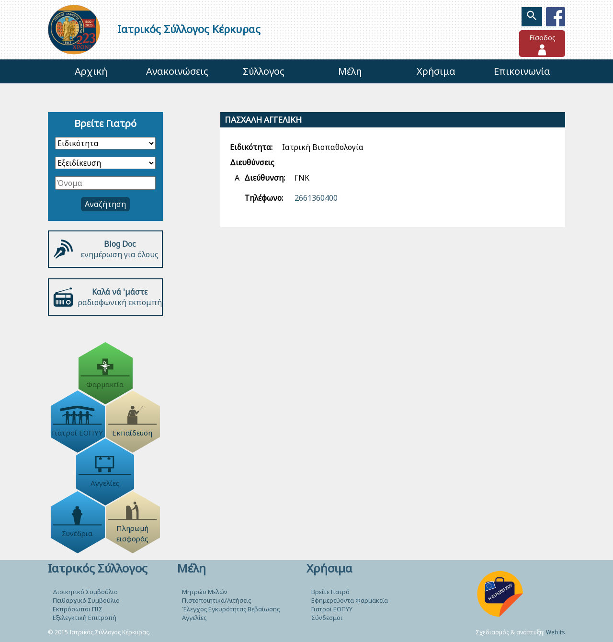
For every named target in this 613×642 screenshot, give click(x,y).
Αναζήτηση (105, 204)
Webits (555, 632)
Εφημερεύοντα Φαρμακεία (349, 600)
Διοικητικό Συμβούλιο (85, 591)
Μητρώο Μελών (204, 591)
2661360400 (316, 198)
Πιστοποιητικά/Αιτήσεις (216, 600)
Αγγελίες (194, 617)
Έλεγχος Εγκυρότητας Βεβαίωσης (231, 609)
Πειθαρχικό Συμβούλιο (86, 600)
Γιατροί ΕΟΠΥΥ (331, 609)
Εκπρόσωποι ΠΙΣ (77, 609)
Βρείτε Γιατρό (330, 591)
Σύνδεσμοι (326, 617)
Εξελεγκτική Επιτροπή (84, 617)
